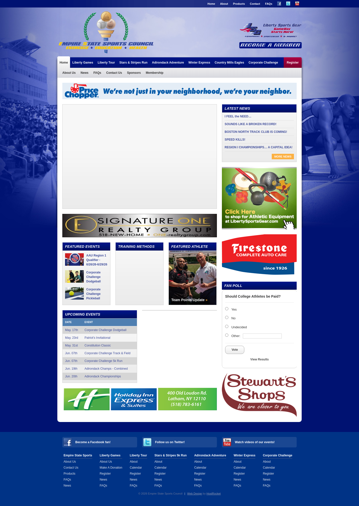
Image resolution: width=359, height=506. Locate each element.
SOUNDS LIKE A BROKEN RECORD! (250, 124)
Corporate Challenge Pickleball (93, 294)
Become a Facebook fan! (92, 442)
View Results (259, 359)
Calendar (136, 467)
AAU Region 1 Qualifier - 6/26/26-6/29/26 (96, 260)
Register (293, 62)
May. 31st (99, 345)
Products (239, 3)
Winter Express (199, 62)
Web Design (194, 493)
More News (282, 156)
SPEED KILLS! (235, 139)
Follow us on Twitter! (170, 442)
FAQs (268, 3)
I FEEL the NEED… (238, 116)
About (224, 3)
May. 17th (99, 330)
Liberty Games (82, 62)
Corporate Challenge (263, 62)
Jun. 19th (99, 368)
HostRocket (213, 493)
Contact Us (114, 73)
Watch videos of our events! (255, 442)
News (84, 73)
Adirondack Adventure (168, 62)
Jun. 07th (99, 353)
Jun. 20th (99, 376)
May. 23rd (99, 337)
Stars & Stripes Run (133, 62)
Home (211, 3)
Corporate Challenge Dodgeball (93, 277)
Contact (255, 3)
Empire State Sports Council (106, 32)
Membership (155, 73)
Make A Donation (111, 467)
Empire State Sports (78, 455)
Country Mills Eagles (229, 62)
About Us (69, 73)
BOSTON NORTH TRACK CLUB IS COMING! (256, 132)
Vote (235, 349)
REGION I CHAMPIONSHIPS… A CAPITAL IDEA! (258, 147)
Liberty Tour (106, 62)
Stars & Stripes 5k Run (171, 455)
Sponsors (134, 73)
